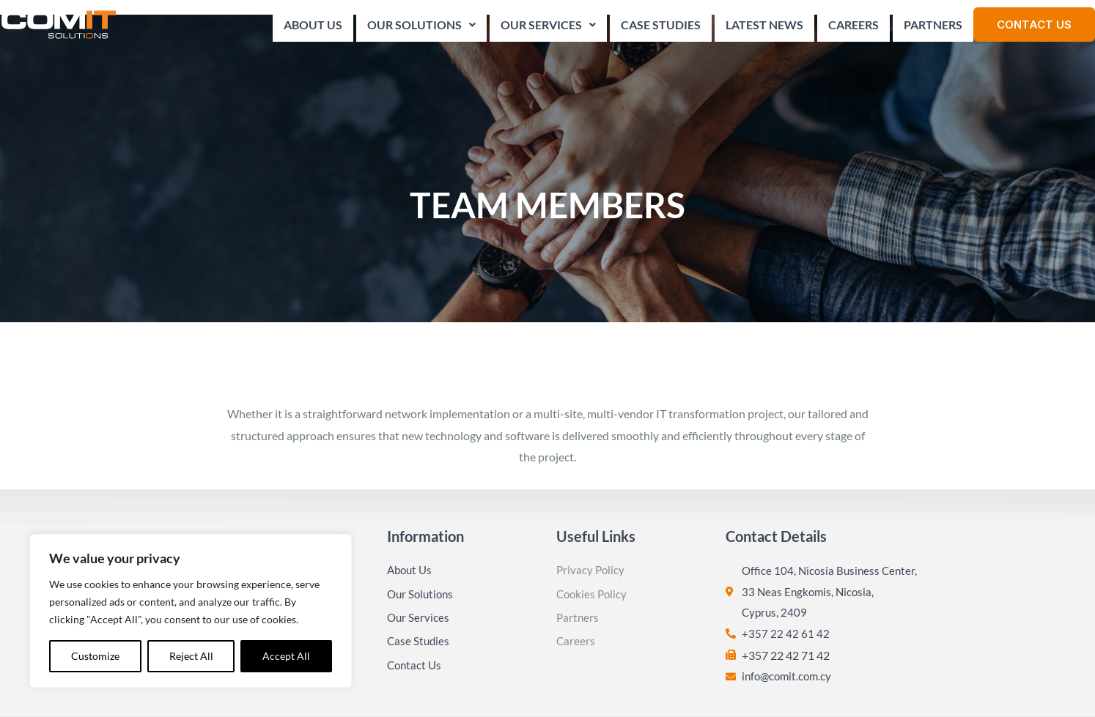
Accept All (286, 656)
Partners (933, 29)
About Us (313, 29)
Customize (95, 656)
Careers (853, 29)
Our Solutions (421, 29)
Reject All (191, 656)
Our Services (548, 29)
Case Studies (661, 29)
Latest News (764, 29)
